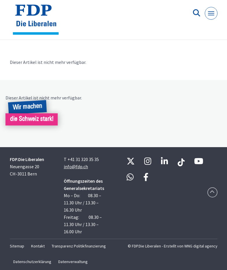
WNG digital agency (200, 246)
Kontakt (38, 246)
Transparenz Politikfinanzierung (79, 246)
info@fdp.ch (76, 166)
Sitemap (17, 246)
